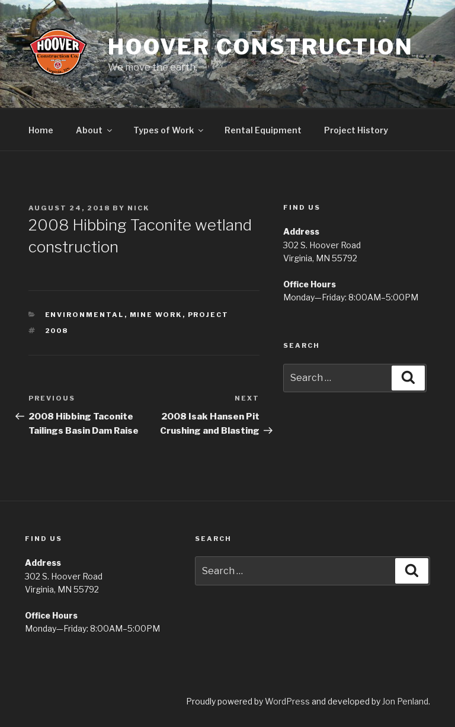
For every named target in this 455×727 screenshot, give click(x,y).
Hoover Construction (261, 47)
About (95, 130)
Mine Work (156, 314)
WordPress (287, 701)
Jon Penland (405, 701)
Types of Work (169, 130)
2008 (57, 330)
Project (208, 314)
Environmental (84, 314)
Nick (138, 208)
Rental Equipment (263, 130)
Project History (356, 130)
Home (40, 130)
